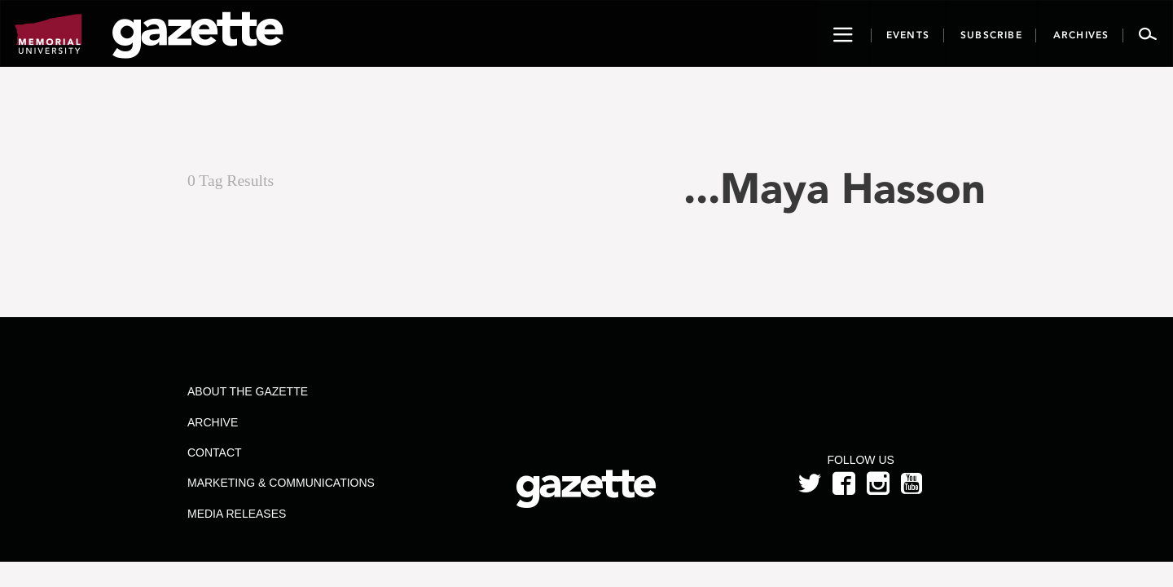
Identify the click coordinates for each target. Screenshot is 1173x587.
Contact (214, 452)
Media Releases (236, 513)
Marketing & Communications (281, 482)
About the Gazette (247, 391)
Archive (212, 422)
